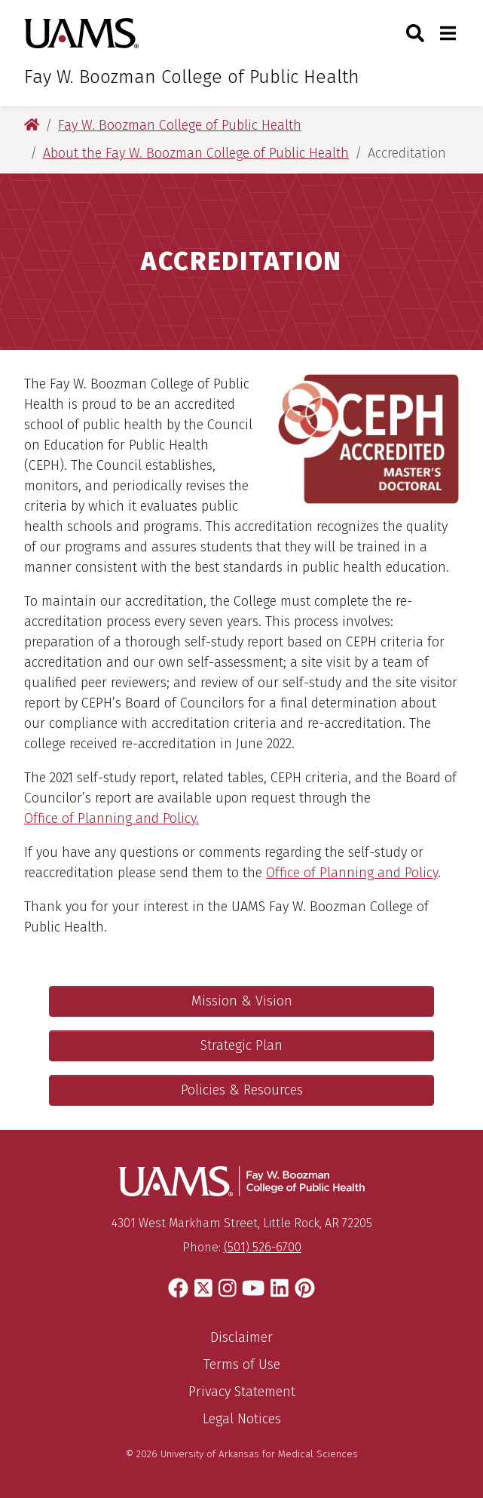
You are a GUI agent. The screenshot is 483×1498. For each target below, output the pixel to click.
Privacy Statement (241, 1391)
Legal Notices (242, 1419)
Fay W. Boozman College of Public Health (191, 76)
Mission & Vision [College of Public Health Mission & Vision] (241, 1001)
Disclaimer (241, 1337)
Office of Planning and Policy (352, 872)
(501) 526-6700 (262, 1247)
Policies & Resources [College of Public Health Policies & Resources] (242, 1090)
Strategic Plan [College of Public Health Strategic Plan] (241, 1045)
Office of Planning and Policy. (111, 818)
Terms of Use (241, 1364)
